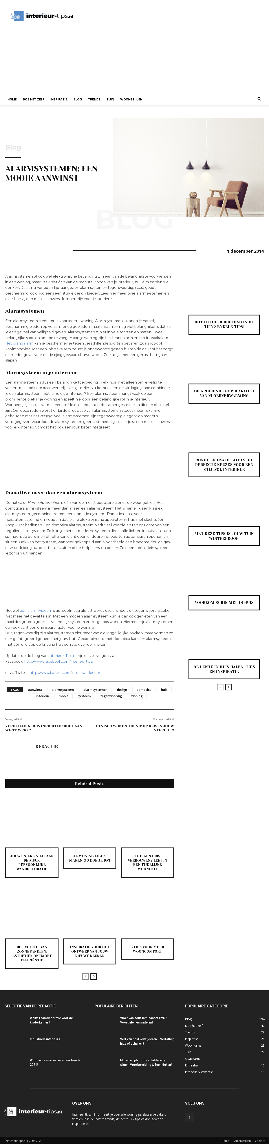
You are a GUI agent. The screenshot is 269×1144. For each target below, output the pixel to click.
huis (164, 690)
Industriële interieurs (45, 1038)
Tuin (110, 99)
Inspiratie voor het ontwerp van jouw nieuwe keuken (89, 950)
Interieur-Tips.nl (62, 656)
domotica (144, 690)
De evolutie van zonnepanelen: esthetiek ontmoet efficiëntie (32, 952)
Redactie (46, 746)
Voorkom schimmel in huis (224, 602)
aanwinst (35, 690)
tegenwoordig (111, 696)
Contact (260, 1140)
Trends (94, 99)
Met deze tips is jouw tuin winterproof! (224, 536)
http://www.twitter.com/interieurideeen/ (64, 673)
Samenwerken (242, 1140)
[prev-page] (85, 975)
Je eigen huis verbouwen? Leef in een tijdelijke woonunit (147, 862)
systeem (84, 696)
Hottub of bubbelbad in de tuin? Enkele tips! (224, 324)
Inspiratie (58, 99)
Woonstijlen (131, 99)
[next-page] (93, 975)
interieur (42, 696)
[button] (259, 100)
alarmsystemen (95, 690)
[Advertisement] (134, 61)
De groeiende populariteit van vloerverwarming (224, 393)
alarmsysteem (63, 690)
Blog (77, 99)
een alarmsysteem (36, 610)
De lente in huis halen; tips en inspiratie (224, 669)
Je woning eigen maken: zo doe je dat (90, 858)
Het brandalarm (19, 343)
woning (137, 696)
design (122, 690)
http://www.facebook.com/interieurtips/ (58, 661)
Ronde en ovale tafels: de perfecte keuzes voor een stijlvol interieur (224, 465)
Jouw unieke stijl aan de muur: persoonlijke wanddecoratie (32, 862)
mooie (63, 696)
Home (12, 99)
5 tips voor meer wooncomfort (147, 948)
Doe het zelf (33, 99)
